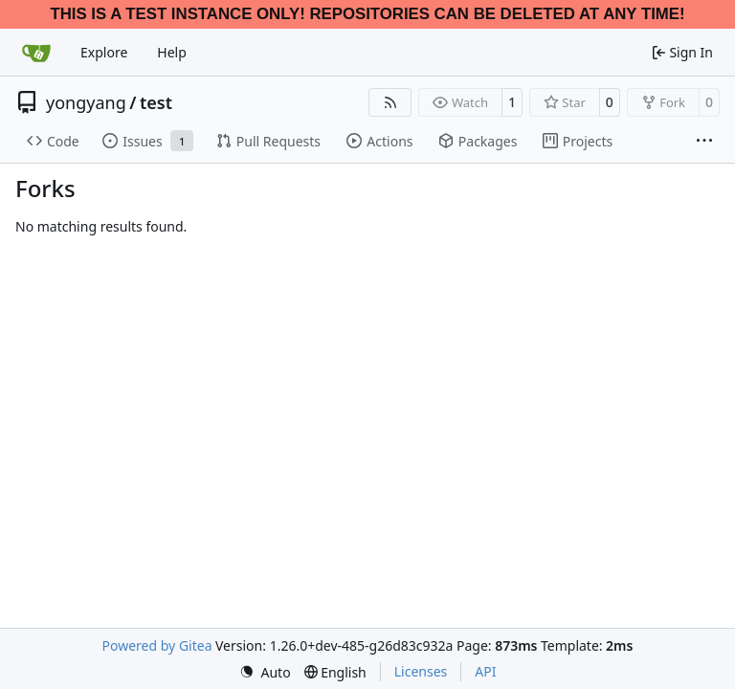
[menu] (265, 672)
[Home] (36, 52)
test (156, 102)
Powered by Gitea (157, 645)
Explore (103, 52)
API (485, 671)
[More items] (704, 142)
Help (172, 52)
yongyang (86, 102)
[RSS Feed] (390, 102)
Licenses (421, 671)
